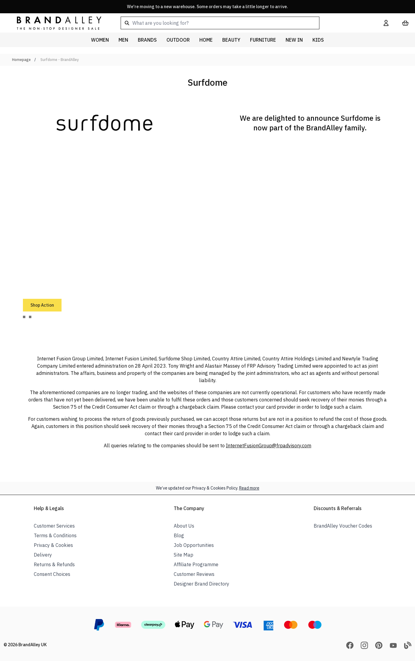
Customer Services (54, 526)
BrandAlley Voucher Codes (343, 526)
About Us (184, 526)
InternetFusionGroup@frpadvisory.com (268, 445)
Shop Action (42, 305)
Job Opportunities (194, 545)
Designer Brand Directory (201, 584)
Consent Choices (52, 574)
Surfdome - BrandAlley (59, 59)
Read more (249, 488)
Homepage (21, 59)
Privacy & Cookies (53, 545)
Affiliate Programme (196, 564)
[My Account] (386, 23)
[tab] (24, 317)
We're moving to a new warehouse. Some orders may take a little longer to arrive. (207, 7)
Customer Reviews (194, 574)
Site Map (183, 555)
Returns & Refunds (54, 564)
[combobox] (242, 23)
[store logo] (54, 23)
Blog (179, 535)
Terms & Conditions (55, 535)
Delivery (43, 555)
